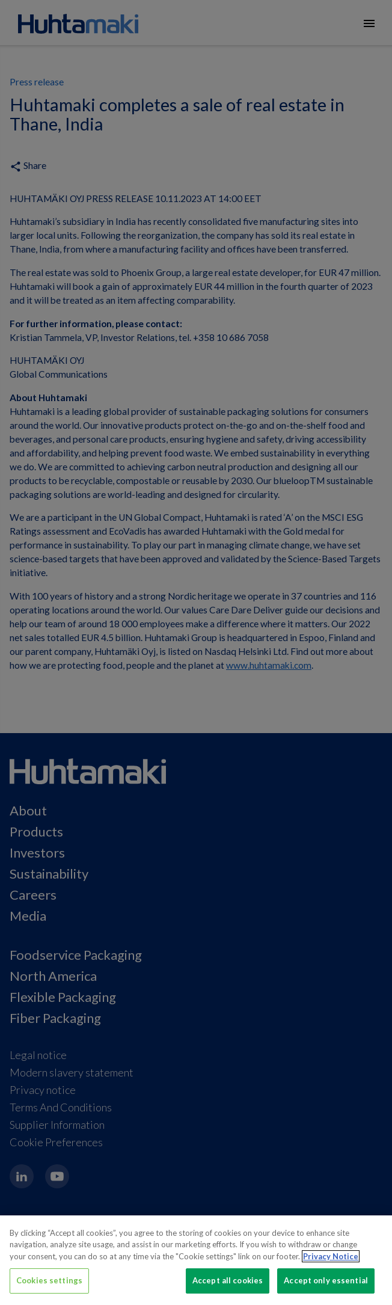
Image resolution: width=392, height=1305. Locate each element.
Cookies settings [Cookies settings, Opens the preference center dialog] (49, 1280)
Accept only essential (326, 1280)
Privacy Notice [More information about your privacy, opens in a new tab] (330, 1256)
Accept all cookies (227, 1280)
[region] (196, 1260)
